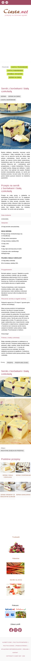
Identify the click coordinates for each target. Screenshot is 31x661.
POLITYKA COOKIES (8, 645)
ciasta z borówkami (8, 100)
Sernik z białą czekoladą (8, 476)
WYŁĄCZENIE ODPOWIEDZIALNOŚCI (11, 649)
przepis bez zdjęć (21, 362)
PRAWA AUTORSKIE (21, 645)
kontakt (15, 652)
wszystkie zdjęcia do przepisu (12, 450)
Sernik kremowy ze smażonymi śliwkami (7, 495)
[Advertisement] (15, 46)
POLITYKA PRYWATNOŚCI (20, 642)
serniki (3, 96)
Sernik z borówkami (23, 475)
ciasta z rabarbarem (15, 70)
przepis (10, 362)
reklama (26, 649)
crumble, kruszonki (15, 74)
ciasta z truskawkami (19, 67)
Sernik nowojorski (23, 494)
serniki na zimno (15, 77)
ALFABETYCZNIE (7, 642)
